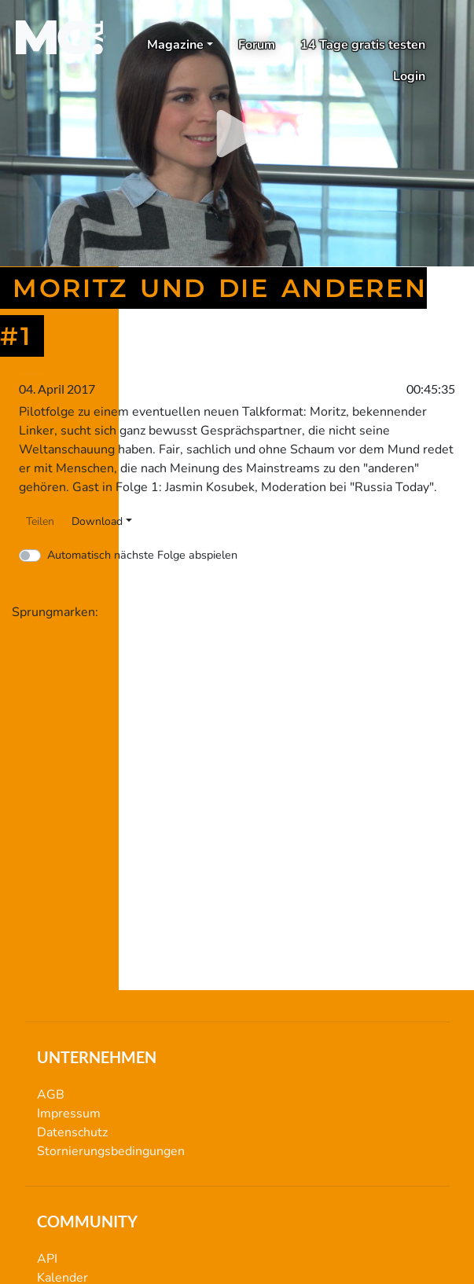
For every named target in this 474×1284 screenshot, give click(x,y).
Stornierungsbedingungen (111, 1151)
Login (409, 76)
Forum (256, 44)
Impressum (69, 1113)
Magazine (175, 44)
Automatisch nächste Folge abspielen (142, 555)
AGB (50, 1094)
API (47, 1258)
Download (97, 521)
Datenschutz (72, 1132)
